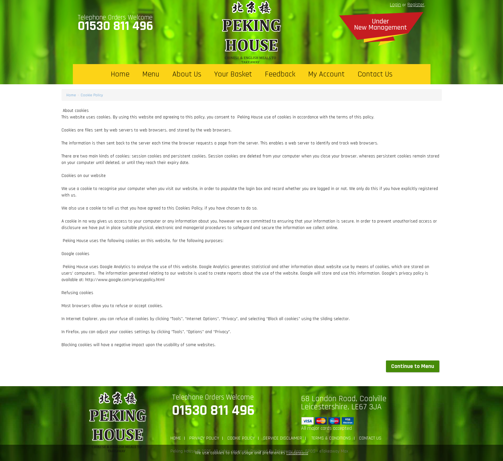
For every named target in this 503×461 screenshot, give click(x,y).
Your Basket (233, 74)
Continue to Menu (412, 366)
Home (120, 74)
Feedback (280, 74)
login (395, 5)
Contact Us (375, 74)
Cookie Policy (92, 95)
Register (415, 5)
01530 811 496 (115, 26)
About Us (186, 74)
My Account (326, 74)
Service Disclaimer (282, 438)
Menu (150, 74)
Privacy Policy (204, 438)
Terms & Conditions (330, 438)
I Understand (297, 453)
